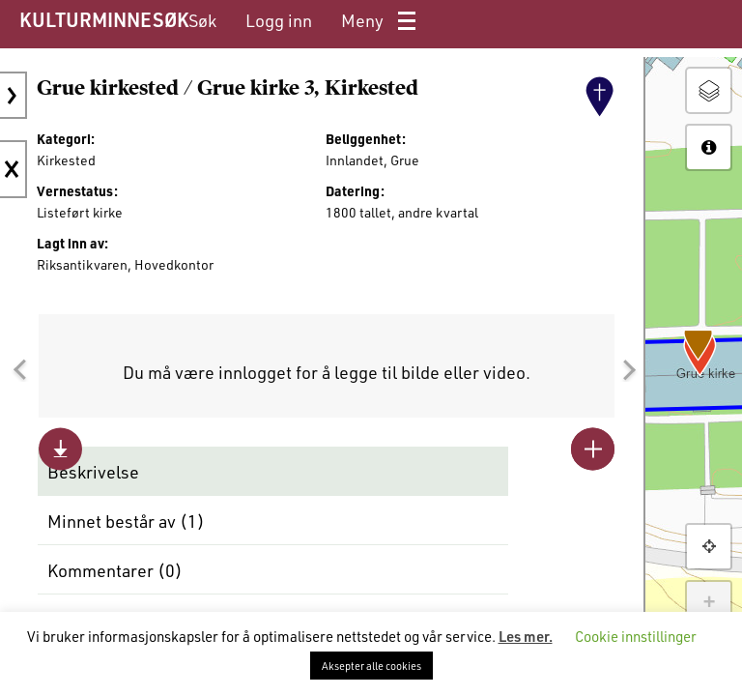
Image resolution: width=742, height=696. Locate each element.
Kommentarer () (115, 570)
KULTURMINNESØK (103, 19)
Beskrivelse (93, 471)
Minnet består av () (126, 521)
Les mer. (526, 636)
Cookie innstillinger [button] (636, 636)
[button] (19, 370)
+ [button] (708, 603)
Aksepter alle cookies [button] (371, 665)
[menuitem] (202, 21)
